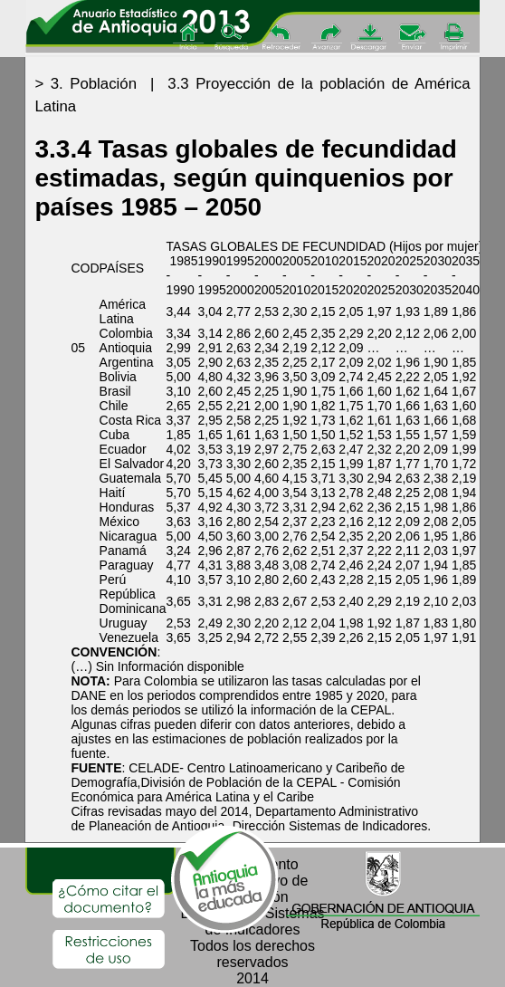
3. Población (94, 83)
